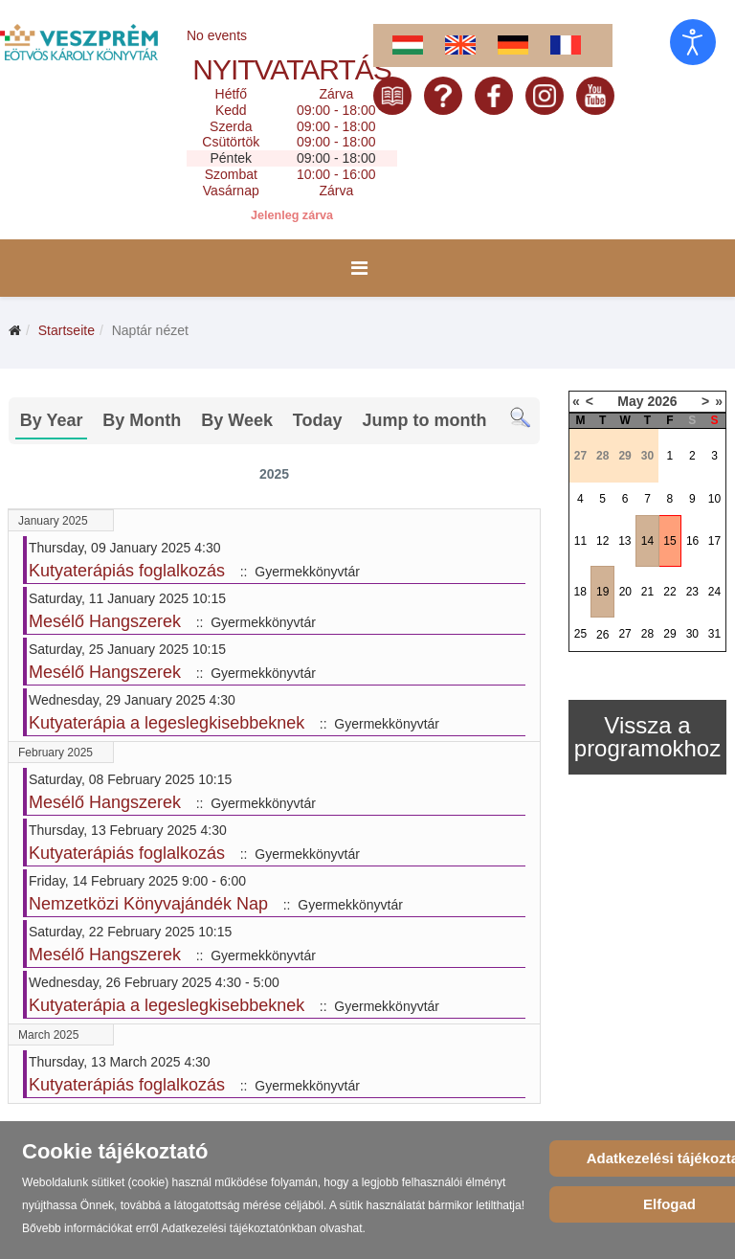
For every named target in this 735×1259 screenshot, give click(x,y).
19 (602, 591)
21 (647, 591)
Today (318, 420)
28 (647, 634)
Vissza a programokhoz (647, 736)
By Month (141, 420)
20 (625, 591)
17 (714, 541)
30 (692, 634)
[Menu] (359, 268)
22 (669, 591)
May (630, 401)
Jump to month (424, 420)
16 (692, 541)
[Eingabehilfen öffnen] (693, 42)
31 (714, 634)
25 (580, 634)
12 (602, 541)
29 (669, 634)
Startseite (66, 330)
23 (692, 591)
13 (624, 541)
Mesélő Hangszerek (105, 621)
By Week (237, 420)
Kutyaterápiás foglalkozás (127, 570)
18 (580, 591)
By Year (51, 420)
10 (714, 499)
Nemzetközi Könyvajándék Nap (148, 903)
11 (580, 541)
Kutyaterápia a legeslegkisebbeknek (166, 722)
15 (669, 541)
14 (647, 541)
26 (602, 634)
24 (714, 591)
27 (624, 634)
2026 (662, 401)
